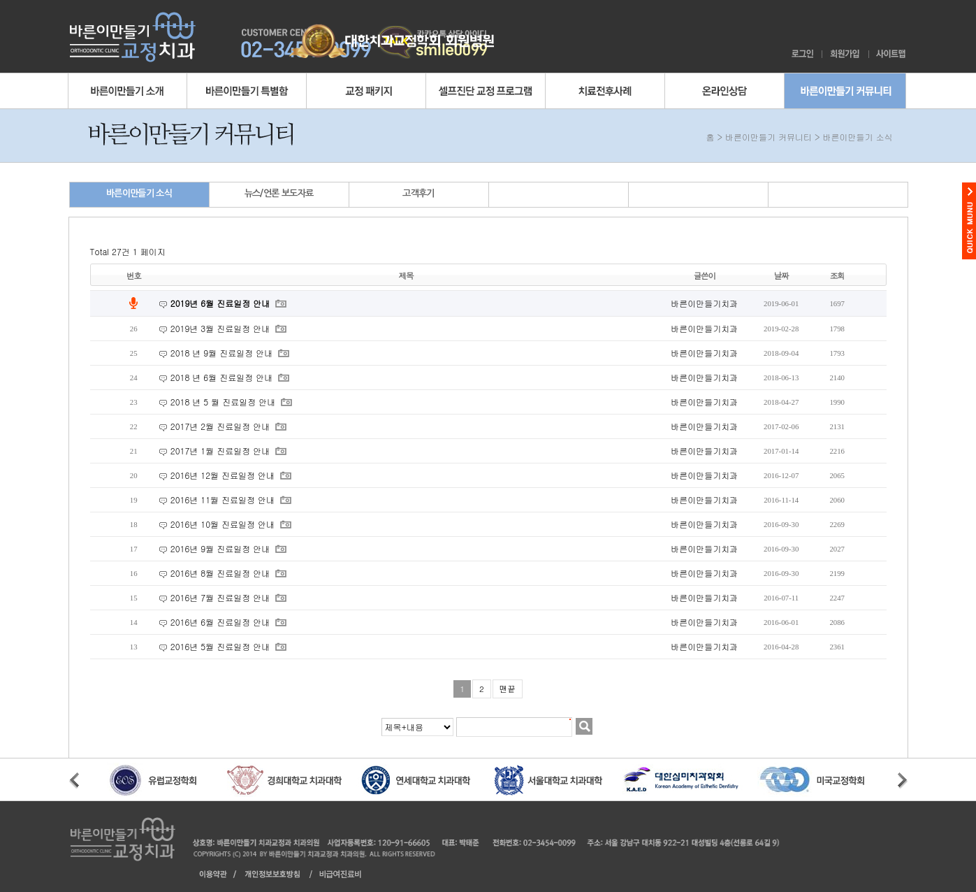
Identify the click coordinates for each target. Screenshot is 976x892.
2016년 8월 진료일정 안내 (221, 573)
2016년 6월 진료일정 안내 (221, 622)
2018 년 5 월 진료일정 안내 (224, 402)
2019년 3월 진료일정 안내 (221, 328)
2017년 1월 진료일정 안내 (221, 450)
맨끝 (508, 688)
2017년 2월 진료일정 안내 (221, 426)
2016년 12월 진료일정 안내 (223, 475)
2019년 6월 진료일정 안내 (221, 303)
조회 (837, 275)
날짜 (781, 275)
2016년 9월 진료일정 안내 (221, 548)
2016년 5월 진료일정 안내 (221, 646)
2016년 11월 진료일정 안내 (223, 499)
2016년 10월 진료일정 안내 (223, 524)
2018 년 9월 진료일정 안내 (222, 353)
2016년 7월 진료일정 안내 (221, 597)
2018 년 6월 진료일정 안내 (222, 377)
